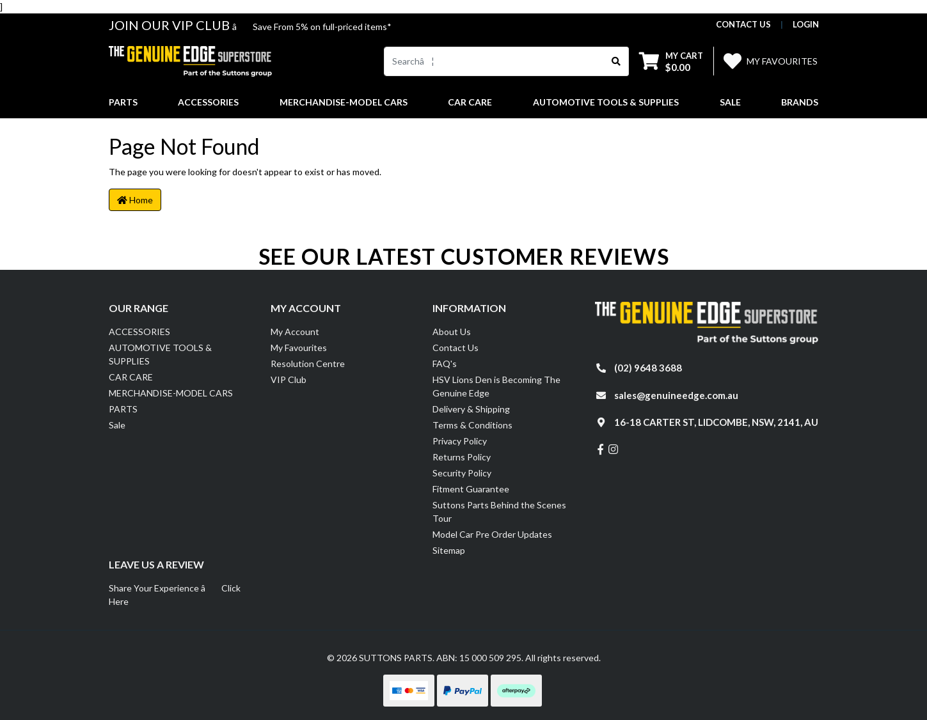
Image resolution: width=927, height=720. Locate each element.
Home (135, 199)
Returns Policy (461, 456)
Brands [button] (799, 102)
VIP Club (288, 379)
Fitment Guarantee (470, 488)
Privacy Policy (459, 440)
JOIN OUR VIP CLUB (170, 25)
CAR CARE (131, 377)
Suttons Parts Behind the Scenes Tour (499, 511)
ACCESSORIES (139, 331)
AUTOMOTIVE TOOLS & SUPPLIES (160, 354)
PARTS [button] (123, 102)
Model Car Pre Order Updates (492, 534)
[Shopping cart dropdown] (671, 61)
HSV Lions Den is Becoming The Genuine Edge (496, 386)
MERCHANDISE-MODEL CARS (171, 392)
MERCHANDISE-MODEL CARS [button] (344, 102)
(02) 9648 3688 (648, 367)
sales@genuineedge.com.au (676, 395)
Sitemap (448, 550)
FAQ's (444, 363)
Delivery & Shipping (471, 408)
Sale (730, 102)
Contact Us (455, 347)
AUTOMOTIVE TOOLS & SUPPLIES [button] (606, 102)
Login (806, 24)
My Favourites (299, 347)
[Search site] (616, 61)
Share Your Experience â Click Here (175, 595)
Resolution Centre (308, 363)
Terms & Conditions (472, 424)
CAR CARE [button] (470, 102)
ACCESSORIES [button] (208, 102)
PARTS (123, 408)
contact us (743, 24)
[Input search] (494, 61)
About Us (451, 331)
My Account (295, 331)
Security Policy (461, 472)
